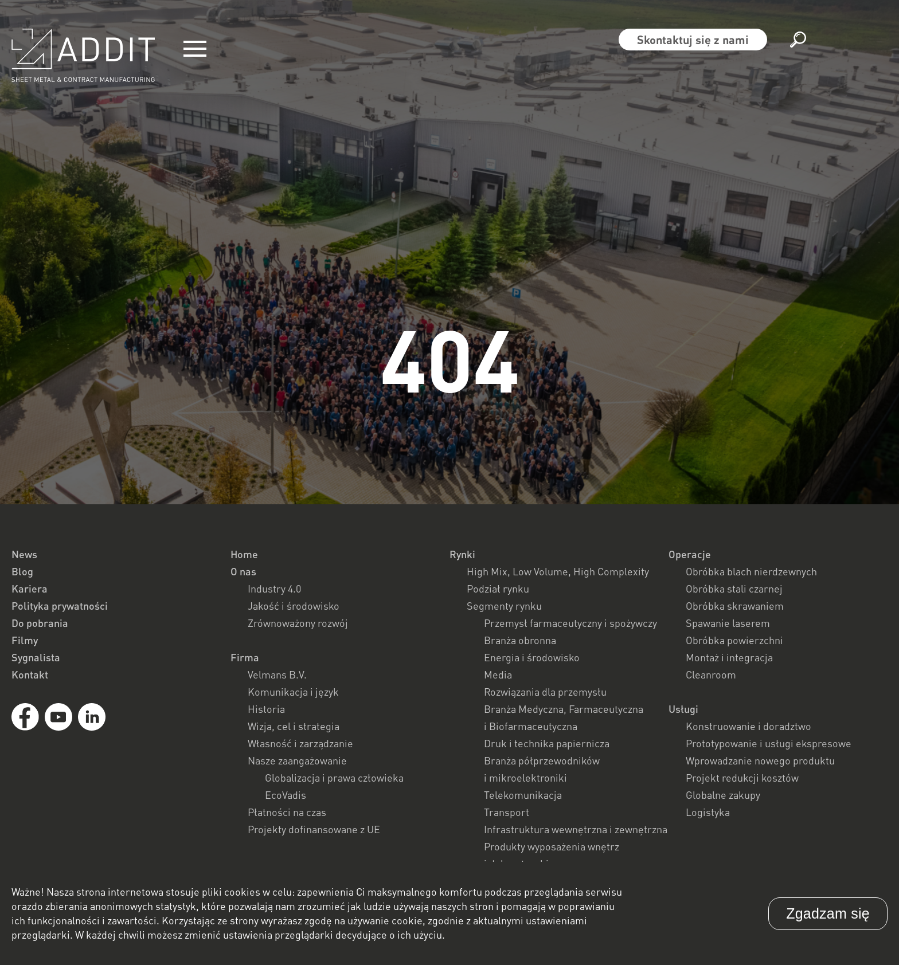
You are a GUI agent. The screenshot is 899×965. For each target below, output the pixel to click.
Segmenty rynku (504, 605)
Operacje (690, 554)
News (24, 554)
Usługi (683, 709)
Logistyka (708, 812)
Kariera (29, 588)
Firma (244, 657)
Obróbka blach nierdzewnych (751, 571)
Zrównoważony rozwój (298, 623)
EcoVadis (285, 795)
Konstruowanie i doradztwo (748, 726)
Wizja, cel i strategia (293, 726)
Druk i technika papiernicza (546, 743)
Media (498, 674)
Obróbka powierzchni (734, 640)
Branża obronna (520, 640)
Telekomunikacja (523, 795)
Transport (506, 812)
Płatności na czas (287, 812)
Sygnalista (35, 657)
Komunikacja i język (293, 691)
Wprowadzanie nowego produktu (760, 760)
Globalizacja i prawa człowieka (334, 777)
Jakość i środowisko (293, 605)
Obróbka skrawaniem (735, 605)
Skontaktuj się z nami (693, 39)
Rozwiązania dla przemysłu (545, 691)
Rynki (462, 554)
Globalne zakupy (723, 795)
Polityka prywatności (59, 605)
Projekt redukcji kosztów (742, 777)
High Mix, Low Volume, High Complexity (558, 571)
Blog (22, 571)
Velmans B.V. (277, 674)
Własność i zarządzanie (300, 743)
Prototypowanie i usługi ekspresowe (768, 743)
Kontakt (29, 674)
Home (244, 554)
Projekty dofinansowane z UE (314, 829)
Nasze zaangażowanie (297, 760)
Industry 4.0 (274, 588)
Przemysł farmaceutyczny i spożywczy (570, 623)
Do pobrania (39, 623)
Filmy (24, 640)
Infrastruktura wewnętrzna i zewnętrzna (575, 829)
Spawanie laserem (728, 623)
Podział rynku (498, 588)
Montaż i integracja (729, 657)
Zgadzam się (828, 913)
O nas (243, 571)
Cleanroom (711, 674)
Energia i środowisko (532, 657)
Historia (266, 709)
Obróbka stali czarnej (734, 588)
